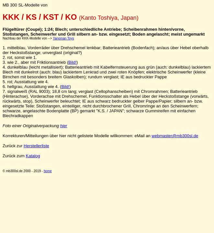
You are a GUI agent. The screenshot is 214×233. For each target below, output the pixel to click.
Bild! (72, 62)
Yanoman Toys (63, 38)
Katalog (33, 155)
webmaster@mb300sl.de (175, 135)
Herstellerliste (36, 145)
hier (63, 125)
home (48, 171)
